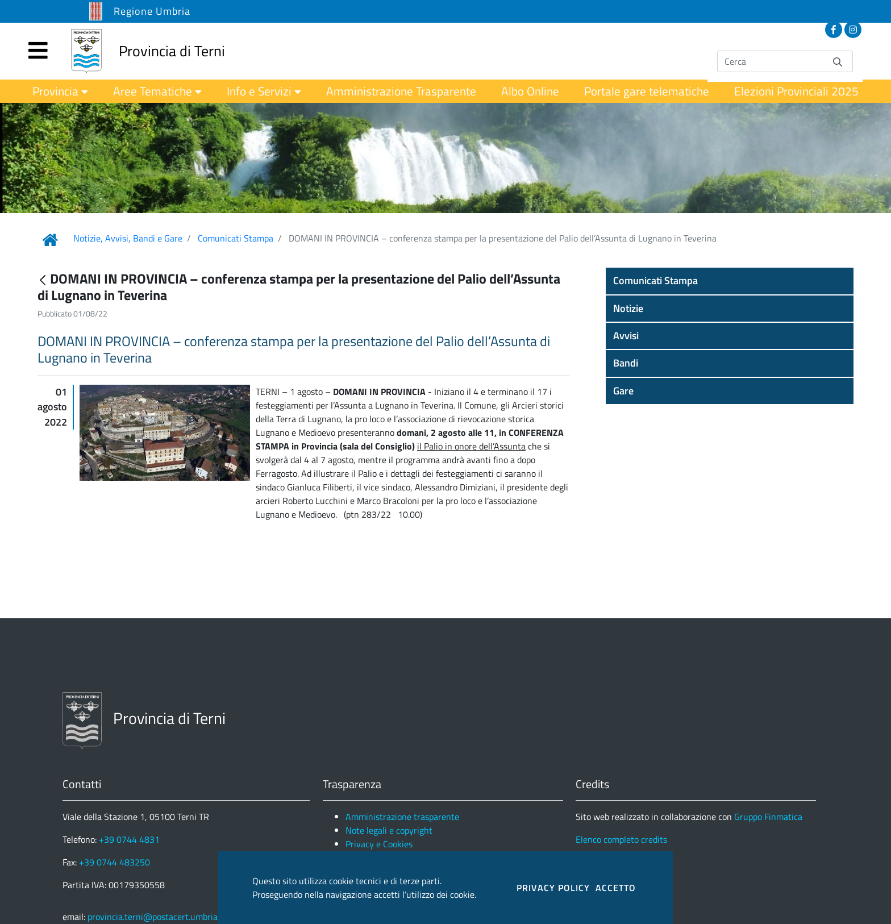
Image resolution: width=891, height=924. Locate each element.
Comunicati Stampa (235, 238)
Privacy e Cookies (379, 844)
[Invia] (837, 61)
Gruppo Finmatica (768, 816)
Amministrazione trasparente (402, 816)
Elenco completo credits (621, 839)
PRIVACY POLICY (553, 887)
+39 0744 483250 (114, 862)
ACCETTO (616, 887)
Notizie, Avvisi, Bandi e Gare (127, 238)
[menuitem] (60, 91)
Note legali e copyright (388, 830)
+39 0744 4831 (129, 839)
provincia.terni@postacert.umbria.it (156, 916)
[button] (729, 280)
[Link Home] (50, 240)
